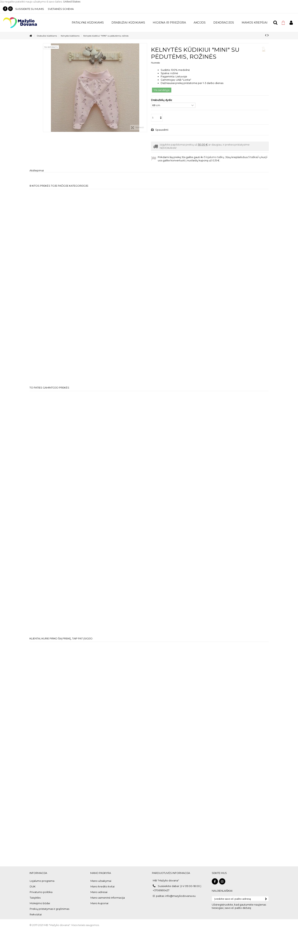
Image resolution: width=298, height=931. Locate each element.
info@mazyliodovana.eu (180, 895)
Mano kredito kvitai (102, 886)
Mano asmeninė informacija (107, 897)
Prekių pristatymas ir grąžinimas (49, 908)
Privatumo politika (41, 892)
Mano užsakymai (100, 880)
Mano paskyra (100, 872)
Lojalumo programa (42, 880)
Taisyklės (35, 897)
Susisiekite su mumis (29, 8)
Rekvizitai (36, 914)
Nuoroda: (155, 62)
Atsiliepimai (37, 170)
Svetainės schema (61, 8)
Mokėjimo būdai (40, 903)
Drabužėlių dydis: (162, 100)
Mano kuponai (99, 903)
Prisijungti (291, 22)
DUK (32, 886)
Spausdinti (161, 129)
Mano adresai (98, 892)
